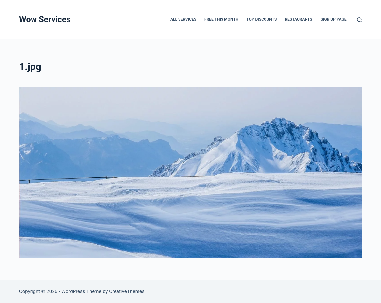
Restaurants (298, 19)
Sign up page (334, 19)
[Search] (359, 19)
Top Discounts (261, 19)
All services (183, 19)
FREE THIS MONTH (221, 19)
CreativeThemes (127, 291)
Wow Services (45, 19)
